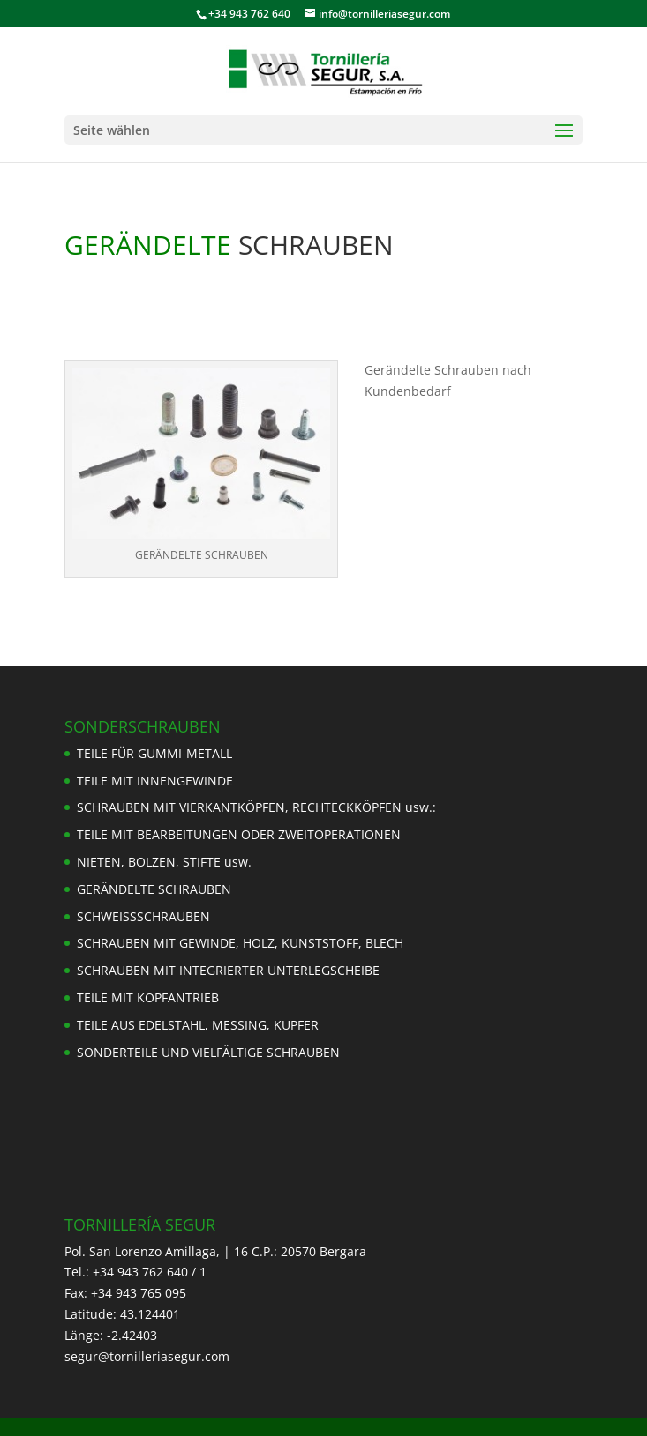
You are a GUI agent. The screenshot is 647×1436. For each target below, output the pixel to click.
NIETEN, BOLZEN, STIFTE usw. (164, 861)
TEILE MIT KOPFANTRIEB (148, 997)
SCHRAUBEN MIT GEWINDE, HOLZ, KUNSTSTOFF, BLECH (240, 942)
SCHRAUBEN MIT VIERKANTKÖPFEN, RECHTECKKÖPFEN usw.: (256, 807)
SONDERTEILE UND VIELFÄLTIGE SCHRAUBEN (208, 1052)
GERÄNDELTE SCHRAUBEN (154, 889)
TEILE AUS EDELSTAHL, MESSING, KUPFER (198, 1024)
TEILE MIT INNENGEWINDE (155, 780)
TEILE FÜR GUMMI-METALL (154, 753)
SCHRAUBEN (312, 245)
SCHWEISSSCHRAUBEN (143, 916)
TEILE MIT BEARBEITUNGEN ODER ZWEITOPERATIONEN (239, 834)
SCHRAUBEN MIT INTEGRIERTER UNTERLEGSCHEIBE (228, 970)
